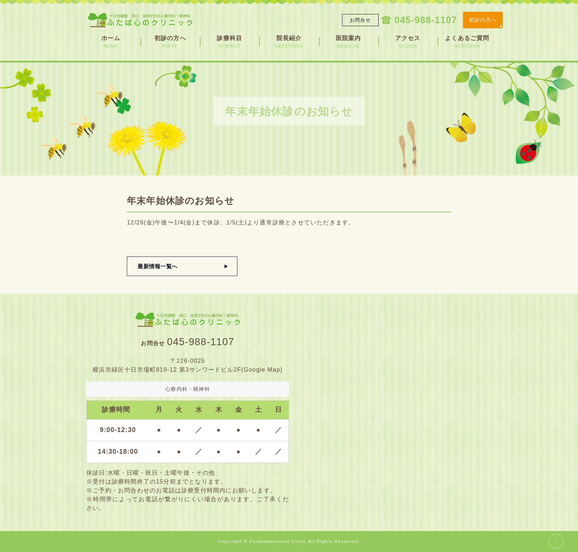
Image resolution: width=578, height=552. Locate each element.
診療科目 (229, 42)
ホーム (110, 42)
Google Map (262, 370)
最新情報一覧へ (158, 266)
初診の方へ (483, 20)
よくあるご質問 (467, 42)
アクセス (408, 42)
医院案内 (348, 42)
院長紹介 (288, 42)
